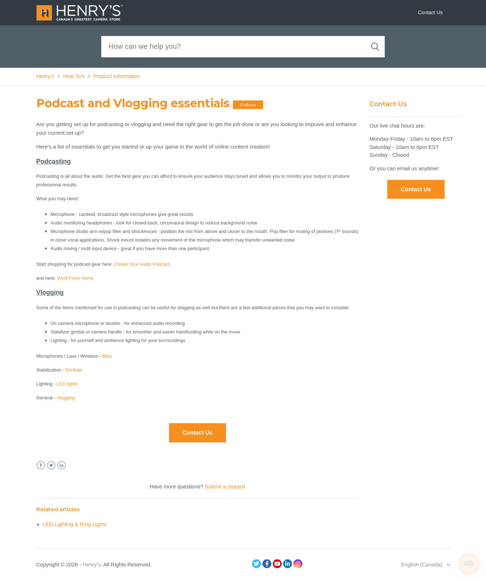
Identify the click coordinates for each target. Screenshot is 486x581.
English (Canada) (422, 564)
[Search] (243, 46)
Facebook (40, 465)
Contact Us (430, 12)
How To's (74, 76)
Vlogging (66, 397)
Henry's (45, 76)
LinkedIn (61, 465)
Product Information (116, 76)
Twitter (51, 465)
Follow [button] (248, 105)
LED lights (67, 384)
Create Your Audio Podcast (141, 264)
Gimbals (73, 370)
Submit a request (225, 486)
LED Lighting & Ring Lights (75, 524)
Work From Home (75, 278)
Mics (107, 356)
